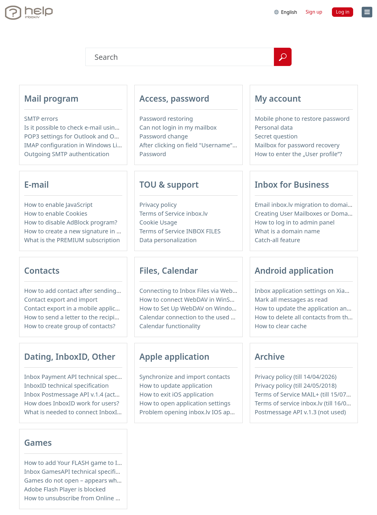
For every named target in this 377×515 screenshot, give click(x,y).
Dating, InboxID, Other (69, 356)
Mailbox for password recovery (297, 145)
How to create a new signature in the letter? (84, 231)
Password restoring (166, 119)
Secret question (276, 136)
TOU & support (169, 184)
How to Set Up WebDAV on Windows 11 (193, 308)
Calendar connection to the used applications (201, 317)
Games (38, 442)
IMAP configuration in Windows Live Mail (80, 145)
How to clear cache (281, 326)
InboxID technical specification (66, 385)
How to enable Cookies (55, 213)
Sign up (314, 12)
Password (152, 154)
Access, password (174, 98)
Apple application (174, 356)
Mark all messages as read (291, 299)
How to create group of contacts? (69, 326)
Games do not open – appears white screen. (84, 480)
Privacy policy (157, 205)
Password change (163, 136)
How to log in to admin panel (295, 222)
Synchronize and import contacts (184, 377)
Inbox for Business (292, 184)
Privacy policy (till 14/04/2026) (296, 377)
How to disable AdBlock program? (70, 222)
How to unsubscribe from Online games (79, 498)
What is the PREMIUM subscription (72, 240)
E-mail (36, 184)
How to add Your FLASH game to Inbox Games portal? (98, 463)
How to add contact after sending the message (88, 291)
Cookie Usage (158, 222)
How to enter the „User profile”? (298, 154)
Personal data (274, 127)
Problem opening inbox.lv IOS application (196, 412)
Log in (342, 12)
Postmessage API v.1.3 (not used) (300, 412)
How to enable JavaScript (58, 205)
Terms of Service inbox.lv (173, 213)
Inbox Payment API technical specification (81, 377)
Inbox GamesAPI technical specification (78, 472)
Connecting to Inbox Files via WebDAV (191, 291)
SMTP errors (41, 119)
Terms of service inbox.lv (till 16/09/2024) (311, 403)
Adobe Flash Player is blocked (65, 489)
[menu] (367, 12)
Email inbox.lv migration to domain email (311, 205)
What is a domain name (287, 231)
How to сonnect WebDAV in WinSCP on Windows (205, 299)
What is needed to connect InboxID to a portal (87, 412)
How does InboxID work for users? (71, 403)
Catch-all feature (277, 240)
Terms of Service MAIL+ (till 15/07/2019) (309, 394)
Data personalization (167, 240)
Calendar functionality (169, 326)
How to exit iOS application (176, 394)
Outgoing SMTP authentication (66, 154)
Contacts (41, 270)
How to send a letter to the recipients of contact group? (100, 317)
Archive (270, 356)
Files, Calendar (168, 270)
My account (278, 98)
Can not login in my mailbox (177, 127)
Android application (294, 270)
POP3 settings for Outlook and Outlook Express (89, 136)
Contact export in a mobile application (76, 308)
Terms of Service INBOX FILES (180, 231)
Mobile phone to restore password (302, 119)
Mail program (51, 98)
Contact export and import (60, 299)
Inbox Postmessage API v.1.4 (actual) (74, 394)
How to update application (175, 385)
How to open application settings (184, 403)
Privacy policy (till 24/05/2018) (296, 385)
